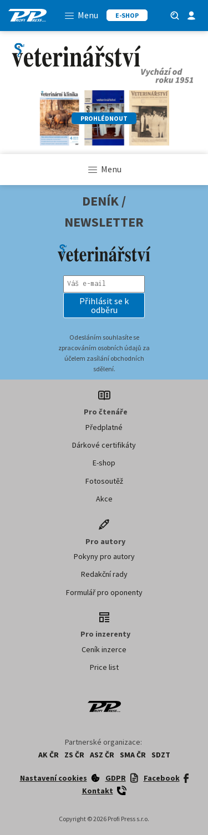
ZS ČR (74, 755)
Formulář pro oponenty (104, 592)
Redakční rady (104, 574)
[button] (104, 305)
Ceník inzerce (104, 649)
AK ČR (48, 755)
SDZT (160, 755)
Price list (104, 667)
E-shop (104, 463)
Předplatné (104, 427)
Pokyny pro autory (104, 556)
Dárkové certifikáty (104, 445)
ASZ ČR (102, 755)
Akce (104, 499)
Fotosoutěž (104, 481)
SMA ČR (133, 755)
